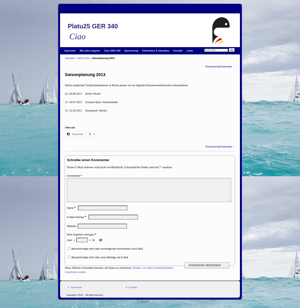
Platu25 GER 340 (93, 26)
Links (189, 50)
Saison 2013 (83, 58)
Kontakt (178, 50)
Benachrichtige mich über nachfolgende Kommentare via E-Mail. (107, 253)
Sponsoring (131, 50)
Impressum (76, 291)
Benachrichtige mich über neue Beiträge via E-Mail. (100, 261)
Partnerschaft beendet (220, 66)
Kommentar (74, 175)
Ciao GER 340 (112, 50)
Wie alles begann (90, 50)
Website (71, 230)
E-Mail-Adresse (77, 221)
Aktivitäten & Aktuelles (155, 50)
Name (71, 212)
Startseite (70, 50)
